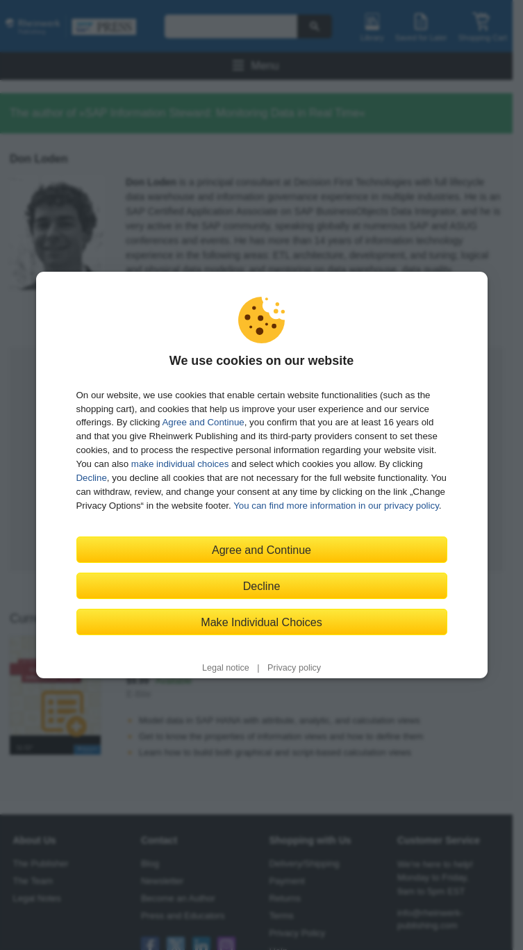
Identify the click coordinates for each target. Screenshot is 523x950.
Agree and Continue (203, 422)
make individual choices (180, 464)
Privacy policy (294, 668)
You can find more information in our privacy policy (336, 505)
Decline (91, 478)
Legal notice (225, 668)
